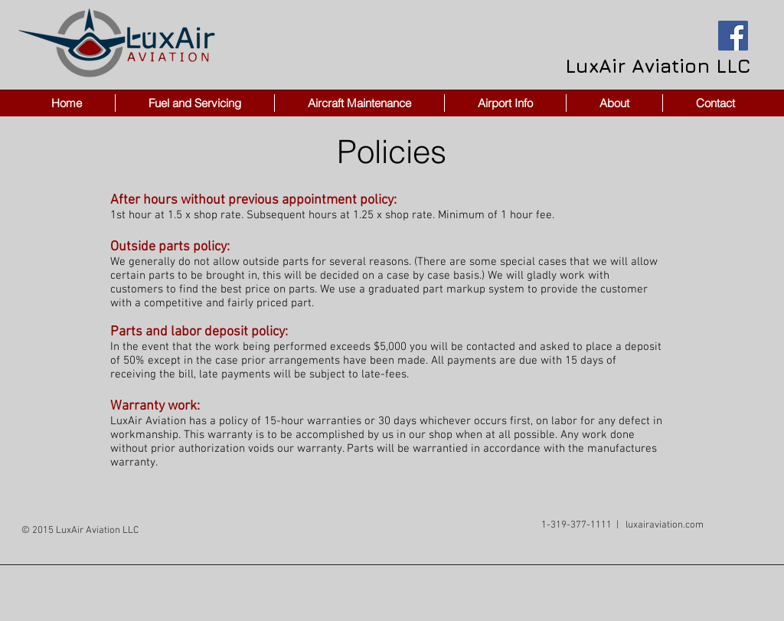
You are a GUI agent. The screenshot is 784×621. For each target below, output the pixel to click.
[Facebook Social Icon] (733, 36)
